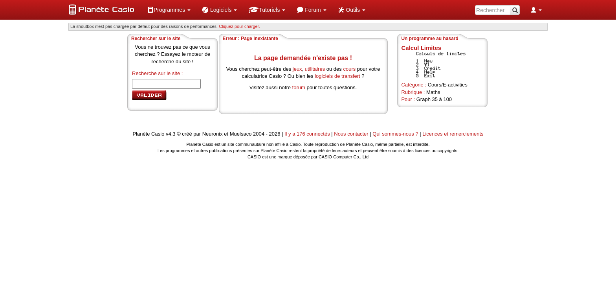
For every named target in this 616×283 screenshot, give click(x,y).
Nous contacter (351, 134)
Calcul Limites (421, 47)
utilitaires (315, 69)
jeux (297, 69)
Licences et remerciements (452, 134)
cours (349, 69)
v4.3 (171, 134)
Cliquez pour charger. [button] (239, 26)
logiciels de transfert (337, 76)
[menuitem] (168, 10)
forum (298, 87)
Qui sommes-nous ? (395, 134)
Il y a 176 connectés (307, 134)
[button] (168, 10)
